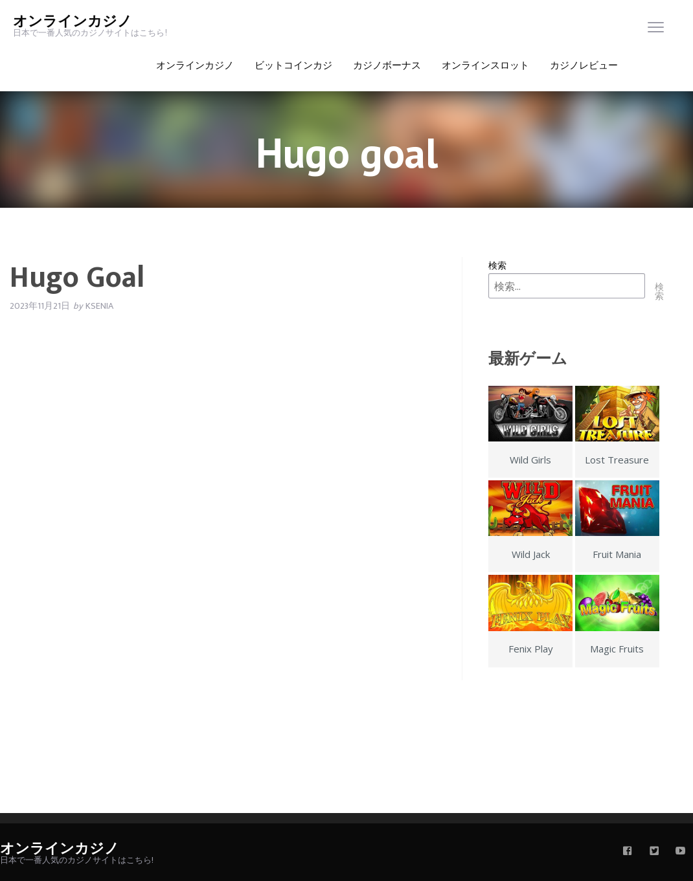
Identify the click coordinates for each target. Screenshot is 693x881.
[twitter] (654, 852)
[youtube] (680, 852)
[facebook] (627, 852)
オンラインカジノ (72, 22)
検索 (497, 265)
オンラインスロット (485, 66)
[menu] (656, 30)
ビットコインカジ (293, 66)
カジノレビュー (584, 66)
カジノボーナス (387, 66)
